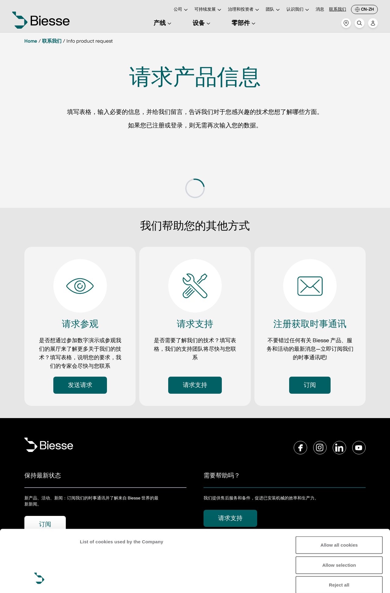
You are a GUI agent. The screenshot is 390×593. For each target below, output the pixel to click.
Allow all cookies (339, 492)
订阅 (310, 385)
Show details (94, 581)
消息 (320, 9)
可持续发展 (208, 9)
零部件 (244, 23)
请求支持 (195, 385)
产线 (163, 23)
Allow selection (339, 511)
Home (30, 41)
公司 (182, 9)
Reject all (339, 531)
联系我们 (337, 9)
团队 (274, 9)
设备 (202, 23)
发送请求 (80, 385)
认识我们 (298, 9)
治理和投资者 (244, 9)
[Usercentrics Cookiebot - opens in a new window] (39, 581)
